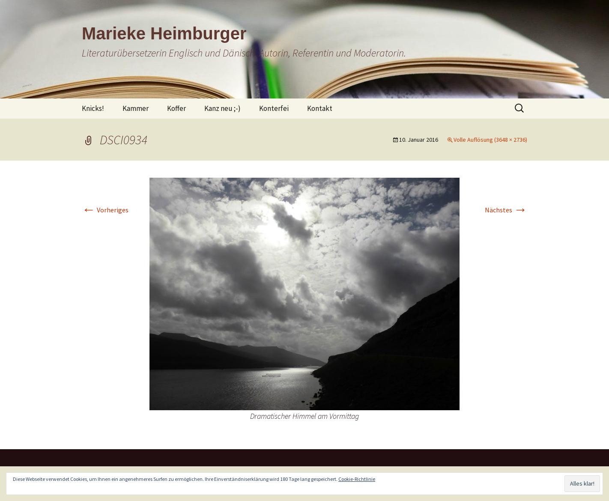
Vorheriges (105, 210)
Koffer (176, 108)
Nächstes (506, 210)
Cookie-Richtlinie (356, 479)
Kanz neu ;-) (222, 108)
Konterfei (274, 108)
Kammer (135, 108)
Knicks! (93, 108)
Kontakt (319, 108)
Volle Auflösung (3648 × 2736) (490, 139)
